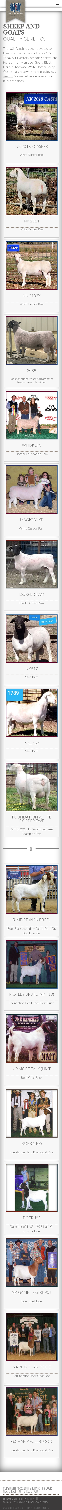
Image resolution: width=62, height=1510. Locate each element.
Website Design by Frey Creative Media (26, 1507)
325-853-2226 (9, 1502)
